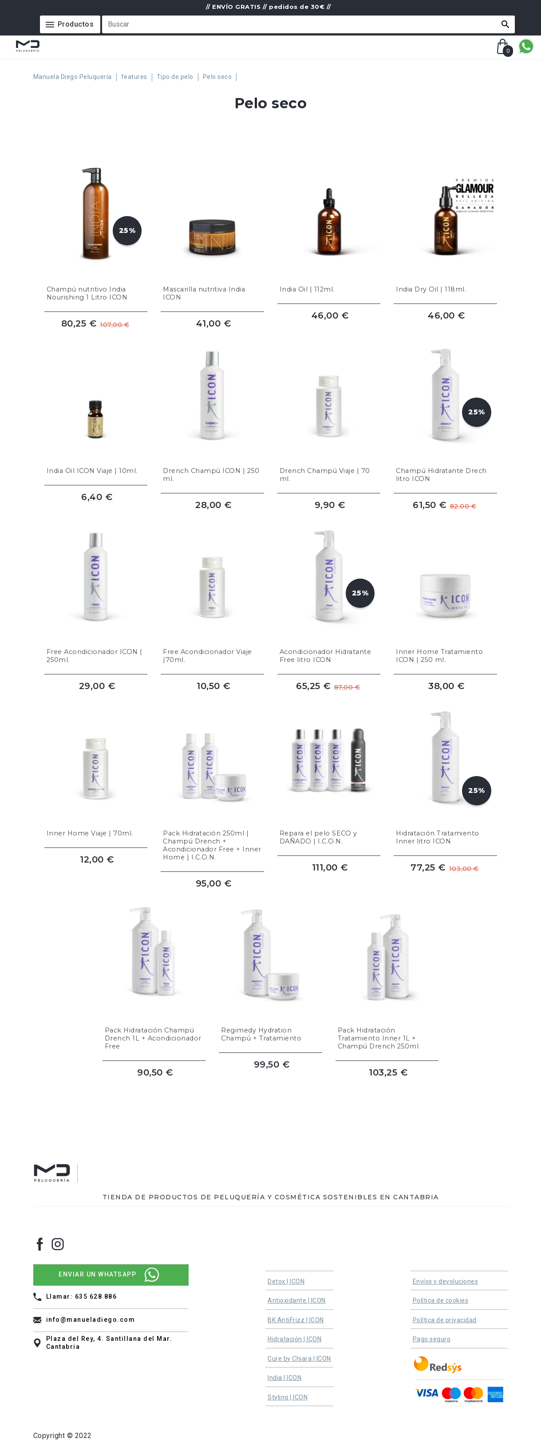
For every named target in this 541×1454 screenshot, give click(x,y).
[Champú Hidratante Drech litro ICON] (445, 404)
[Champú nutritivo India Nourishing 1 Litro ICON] (96, 223)
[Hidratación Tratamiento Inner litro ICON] (445, 774)
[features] (136, 77)
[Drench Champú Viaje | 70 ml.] (329, 404)
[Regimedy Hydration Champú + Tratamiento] (270, 968)
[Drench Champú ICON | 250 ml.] (212, 404)
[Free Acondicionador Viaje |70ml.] (212, 585)
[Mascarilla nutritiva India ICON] (212, 223)
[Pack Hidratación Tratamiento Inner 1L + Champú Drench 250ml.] (387, 968)
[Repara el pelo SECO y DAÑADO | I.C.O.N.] (329, 774)
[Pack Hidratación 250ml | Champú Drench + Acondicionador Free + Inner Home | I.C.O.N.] (212, 774)
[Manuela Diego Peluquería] (75, 77)
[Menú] (70, 24)
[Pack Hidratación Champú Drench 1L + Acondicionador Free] (154, 968)
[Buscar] (303, 24)
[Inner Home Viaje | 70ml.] (96, 774)
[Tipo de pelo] (177, 77)
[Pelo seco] (220, 77)
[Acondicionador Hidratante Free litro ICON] (329, 585)
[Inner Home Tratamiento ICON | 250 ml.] (445, 585)
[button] (505, 24)
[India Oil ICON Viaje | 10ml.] (96, 404)
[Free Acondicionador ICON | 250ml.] (96, 585)
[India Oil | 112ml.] (329, 223)
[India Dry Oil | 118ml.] (445, 223)
